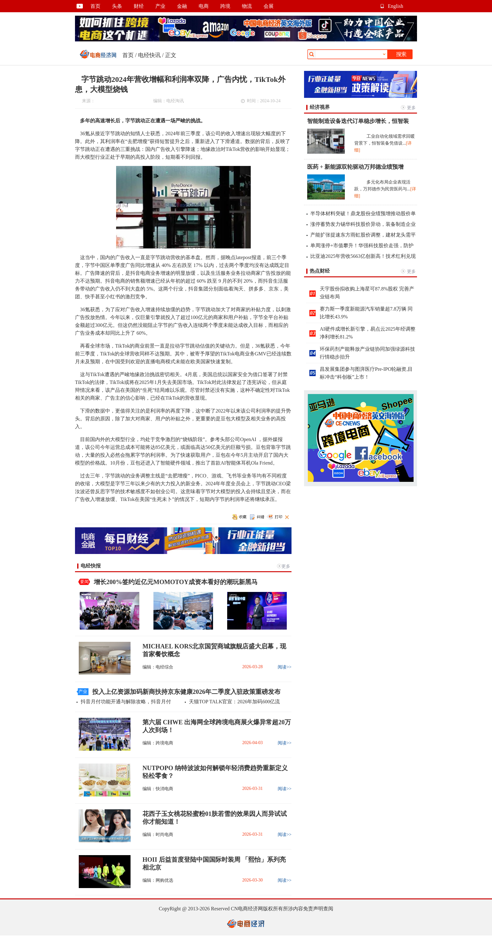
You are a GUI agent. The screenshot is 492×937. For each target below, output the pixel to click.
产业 (160, 6)
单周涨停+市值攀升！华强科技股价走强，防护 (362, 245)
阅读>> (284, 667)
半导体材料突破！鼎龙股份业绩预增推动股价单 (363, 213)
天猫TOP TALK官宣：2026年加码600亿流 (234, 701)
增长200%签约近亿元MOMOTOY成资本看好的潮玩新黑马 (176, 581)
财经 (139, 6)
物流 (247, 6)
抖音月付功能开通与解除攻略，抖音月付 (126, 701)
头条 (117, 6)
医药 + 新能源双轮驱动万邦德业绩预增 (355, 167)
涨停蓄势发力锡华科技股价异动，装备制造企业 (363, 224)
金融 (182, 6)
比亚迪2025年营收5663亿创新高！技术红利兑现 (363, 256)
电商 (204, 6)
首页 (95, 6)
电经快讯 (149, 55)
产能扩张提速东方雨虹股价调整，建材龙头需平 (363, 234)
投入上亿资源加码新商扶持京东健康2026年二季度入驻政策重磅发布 (186, 691)
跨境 (225, 6)
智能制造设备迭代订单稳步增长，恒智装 (358, 121)
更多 (285, 566)
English (395, 6)
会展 (269, 6)
